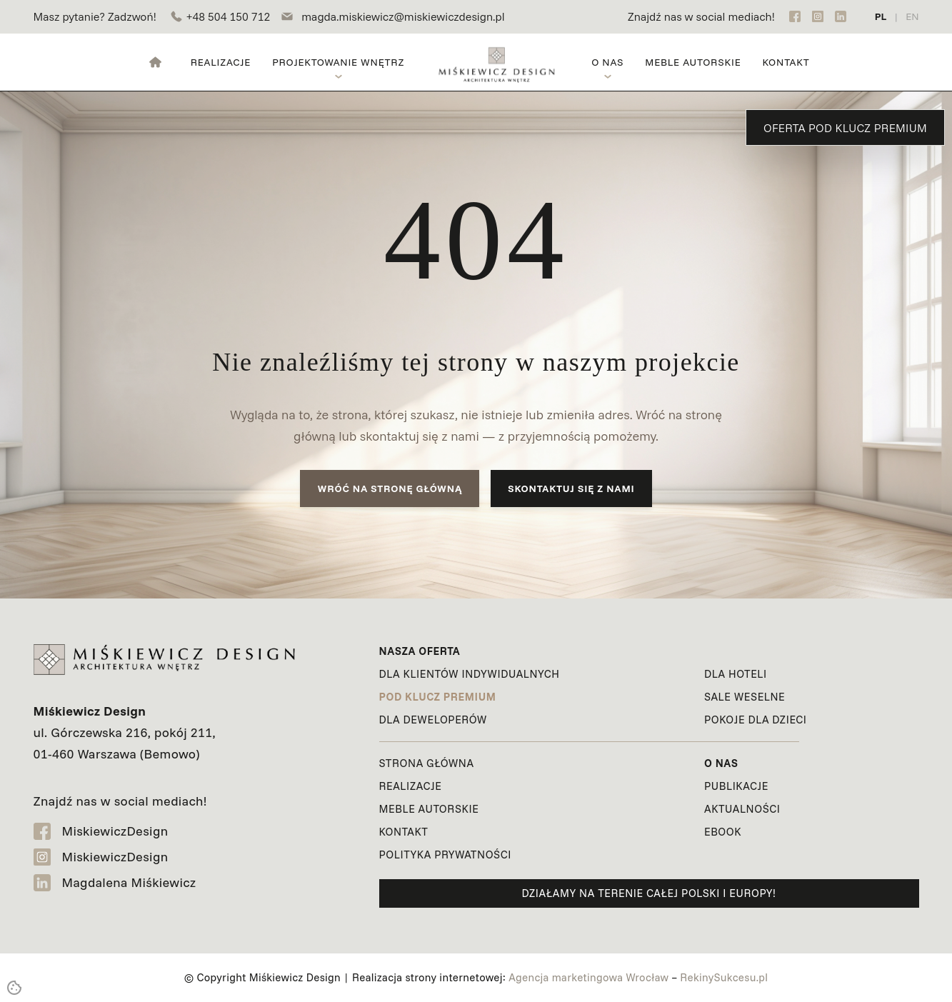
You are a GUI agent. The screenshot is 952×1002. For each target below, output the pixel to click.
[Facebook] (795, 16)
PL (880, 16)
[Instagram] (817, 16)
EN (912, 16)
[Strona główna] (155, 62)
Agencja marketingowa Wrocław (588, 977)
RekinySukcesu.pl (724, 977)
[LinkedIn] (840, 16)
